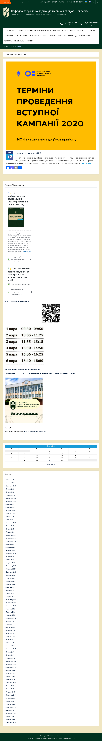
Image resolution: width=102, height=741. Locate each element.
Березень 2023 (11, 587)
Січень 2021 (10, 655)
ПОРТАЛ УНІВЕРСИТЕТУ (75, 2)
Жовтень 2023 (11, 569)
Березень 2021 (11, 649)
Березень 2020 (11, 683)
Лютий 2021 (10, 652)
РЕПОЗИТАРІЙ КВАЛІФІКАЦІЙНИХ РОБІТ (18, 41)
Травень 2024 (10, 547)
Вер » (53, 464)
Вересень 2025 (11, 504)
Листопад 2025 (11, 498)
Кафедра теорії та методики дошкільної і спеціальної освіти (50, 11)
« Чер (49, 464)
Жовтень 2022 (11, 603)
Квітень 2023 (10, 584)
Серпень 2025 (10, 507)
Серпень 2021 (10, 636)
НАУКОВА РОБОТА (59, 30)
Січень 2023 (10, 593)
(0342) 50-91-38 (71, 23)
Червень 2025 (10, 513)
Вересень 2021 (11, 633)
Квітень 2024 (10, 550)
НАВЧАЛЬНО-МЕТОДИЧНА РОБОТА (37, 30)
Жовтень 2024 (11, 538)
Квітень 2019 (10, 704)
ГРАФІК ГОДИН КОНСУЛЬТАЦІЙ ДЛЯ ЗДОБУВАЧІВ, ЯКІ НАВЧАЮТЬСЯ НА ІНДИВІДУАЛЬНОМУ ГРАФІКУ (40, 373)
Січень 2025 (10, 529)
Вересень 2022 (11, 606)
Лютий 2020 (10, 686)
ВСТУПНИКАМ (9, 36)
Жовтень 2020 (11, 664)
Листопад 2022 (11, 600)
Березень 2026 (11, 486)
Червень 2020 (10, 673)
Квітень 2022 (10, 615)
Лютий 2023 (10, 590)
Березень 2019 (11, 707)
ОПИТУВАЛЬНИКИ (76, 30)
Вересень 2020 (11, 667)
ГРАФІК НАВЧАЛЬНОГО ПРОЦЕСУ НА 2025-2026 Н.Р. (23, 370)
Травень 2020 (10, 676)
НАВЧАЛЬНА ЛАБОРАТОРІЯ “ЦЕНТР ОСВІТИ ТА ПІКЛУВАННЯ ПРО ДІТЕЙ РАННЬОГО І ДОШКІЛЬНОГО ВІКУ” (53, 36)
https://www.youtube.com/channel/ (35, 431)
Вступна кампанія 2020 (28, 153)
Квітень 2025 (10, 520)
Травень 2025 (10, 517)
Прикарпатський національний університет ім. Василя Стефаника (48, 738)
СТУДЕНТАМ (91, 30)
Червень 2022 (10, 609)
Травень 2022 (10, 612)
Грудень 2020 (10, 658)
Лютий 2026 (10, 489)
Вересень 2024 (11, 541)
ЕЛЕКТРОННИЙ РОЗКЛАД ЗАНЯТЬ (17, 301)
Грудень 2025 (10, 495)
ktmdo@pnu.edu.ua (70, 25)
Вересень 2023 (11, 572)
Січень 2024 (10, 560)
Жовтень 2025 (11, 501)
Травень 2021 (10, 643)
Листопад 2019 (11, 695)
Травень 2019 (10, 701)
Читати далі (86, 163)
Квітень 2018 (10, 719)
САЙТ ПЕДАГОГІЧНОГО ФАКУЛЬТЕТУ (52, 2)
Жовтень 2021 (11, 630)
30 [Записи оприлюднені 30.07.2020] (49, 460)
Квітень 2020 (10, 679)
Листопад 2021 (11, 627)
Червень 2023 (10, 578)
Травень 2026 (10, 480)
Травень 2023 (10, 581)
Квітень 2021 (10, 646)
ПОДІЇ (20, 30)
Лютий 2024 (10, 556)
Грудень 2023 (10, 563)
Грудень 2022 (10, 596)
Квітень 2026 (10, 483)
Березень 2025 (11, 523)
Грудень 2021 (10, 624)
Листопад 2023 (11, 566)
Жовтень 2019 (11, 698)
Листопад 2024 (11, 535)
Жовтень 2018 (11, 713)
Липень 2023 (10, 575)
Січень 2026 (10, 492)
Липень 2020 (10, 670)
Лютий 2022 (10, 621)
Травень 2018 (10, 716)
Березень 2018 (11, 723)
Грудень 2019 (10, 692)
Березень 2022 (11, 618)
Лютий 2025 (10, 526)
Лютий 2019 (10, 710)
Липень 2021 (10, 640)
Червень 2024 (10, 544)
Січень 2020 (10, 689)
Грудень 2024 (10, 532)
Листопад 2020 (11, 661)
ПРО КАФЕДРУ (9, 30)
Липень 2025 (10, 510)
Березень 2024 (11, 553)
